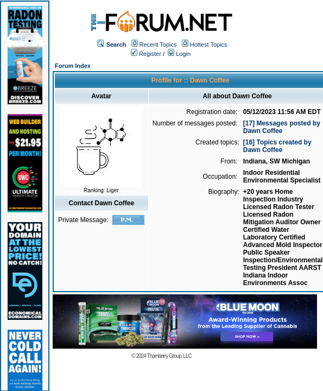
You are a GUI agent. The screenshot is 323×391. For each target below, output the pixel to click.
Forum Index (73, 65)
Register (146, 54)
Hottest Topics (208, 44)
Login (179, 54)
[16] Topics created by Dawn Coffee (277, 146)
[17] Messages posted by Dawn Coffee (281, 127)
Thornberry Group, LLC (169, 356)
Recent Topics (158, 44)
